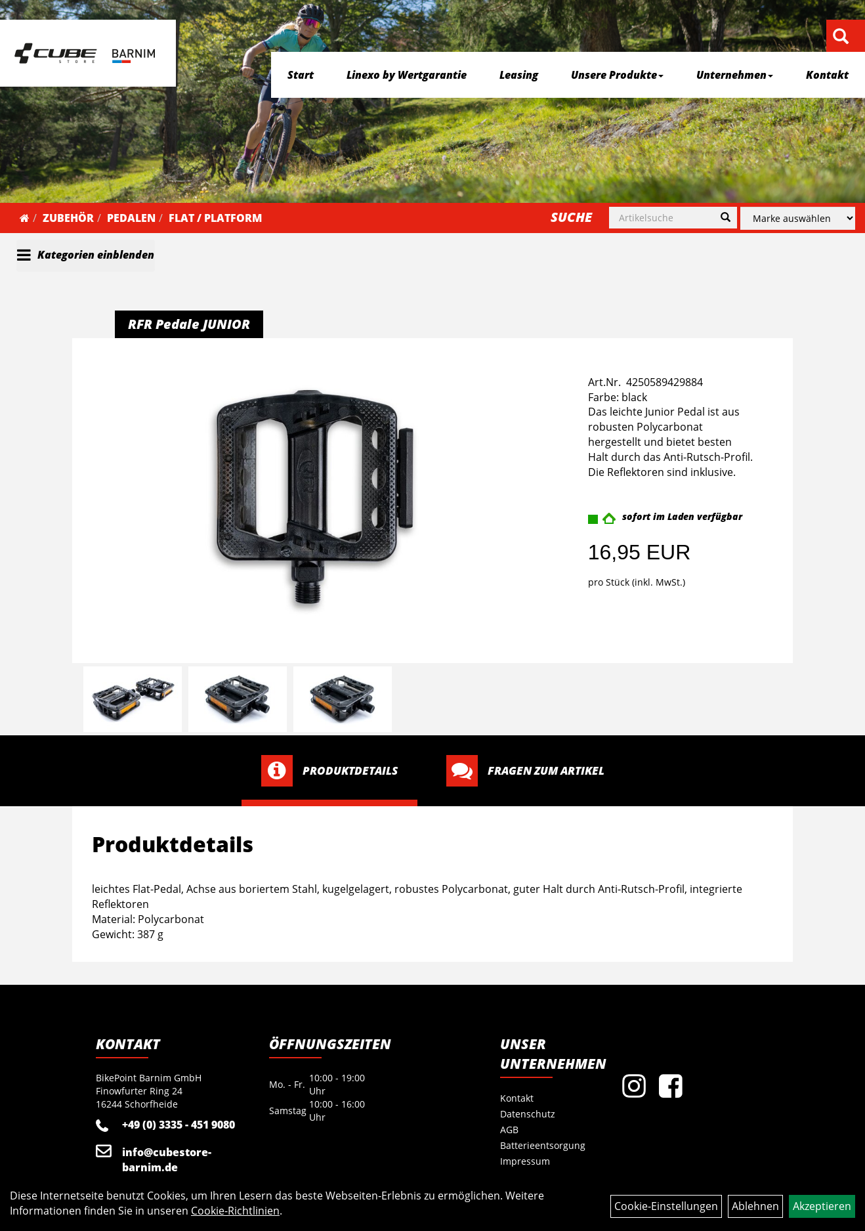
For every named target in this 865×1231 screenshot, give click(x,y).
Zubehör (68, 218)
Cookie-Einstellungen (666, 1206)
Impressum (525, 1161)
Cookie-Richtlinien (235, 1210)
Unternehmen (734, 75)
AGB (509, 1129)
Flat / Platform (215, 218)
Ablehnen (755, 1206)
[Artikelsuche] (841, 37)
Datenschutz (527, 1114)
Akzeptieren (822, 1206)
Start (300, 75)
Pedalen (131, 218)
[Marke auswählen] (797, 218)
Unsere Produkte (617, 75)
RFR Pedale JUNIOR (189, 324)
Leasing (518, 75)
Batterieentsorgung (542, 1145)
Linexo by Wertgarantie (407, 75)
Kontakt (827, 75)
